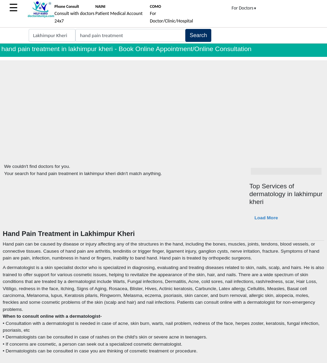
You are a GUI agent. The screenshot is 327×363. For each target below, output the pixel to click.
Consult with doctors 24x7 (75, 14)
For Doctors (244, 8)
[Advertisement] (163, 108)
